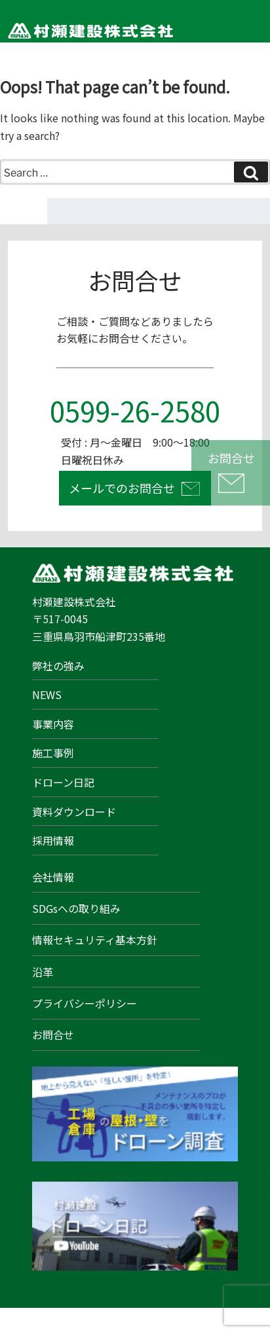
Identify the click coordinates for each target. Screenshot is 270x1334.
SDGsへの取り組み (76, 908)
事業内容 (53, 724)
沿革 (42, 972)
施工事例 (53, 753)
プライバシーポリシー (84, 1003)
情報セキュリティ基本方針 (94, 940)
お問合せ (53, 1034)
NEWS (47, 694)
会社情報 (53, 877)
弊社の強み (58, 666)
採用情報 (53, 840)
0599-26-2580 (135, 410)
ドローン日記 (63, 782)
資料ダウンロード (74, 811)
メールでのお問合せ (122, 487)
